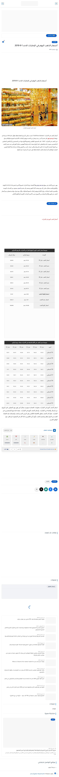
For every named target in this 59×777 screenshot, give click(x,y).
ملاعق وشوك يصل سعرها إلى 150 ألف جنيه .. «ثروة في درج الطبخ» (27, 695)
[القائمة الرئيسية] (56, 3)
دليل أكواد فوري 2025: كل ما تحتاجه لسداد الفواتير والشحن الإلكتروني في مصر (24, 678)
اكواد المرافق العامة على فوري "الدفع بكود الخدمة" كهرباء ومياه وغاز (27, 644)
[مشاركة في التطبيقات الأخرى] (37, 489)
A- (11, 449)
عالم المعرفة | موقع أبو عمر (37, 774)
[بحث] (3, 3)
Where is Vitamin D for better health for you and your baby (28, 661)
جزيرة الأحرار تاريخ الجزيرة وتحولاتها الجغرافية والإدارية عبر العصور (36, 750)
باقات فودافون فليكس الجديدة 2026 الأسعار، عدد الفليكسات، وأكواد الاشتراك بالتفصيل (24, 671)
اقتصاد (54, 42)
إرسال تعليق (51, 586)
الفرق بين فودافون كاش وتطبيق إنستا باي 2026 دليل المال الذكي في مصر (25, 687)
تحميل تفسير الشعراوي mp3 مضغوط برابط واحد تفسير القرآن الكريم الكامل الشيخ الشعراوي (24, 628)
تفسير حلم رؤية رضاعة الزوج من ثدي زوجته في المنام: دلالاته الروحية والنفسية (24, 636)
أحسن (19, 188)
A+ (14, 449)
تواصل (6, 449)
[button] (50, 489)
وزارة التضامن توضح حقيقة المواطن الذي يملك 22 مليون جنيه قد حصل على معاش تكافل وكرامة (25, 654)
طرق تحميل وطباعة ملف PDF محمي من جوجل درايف (30, 619)
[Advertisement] (29, 21)
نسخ (19, 449)
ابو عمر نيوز (40, 185)
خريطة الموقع (51, 767)
